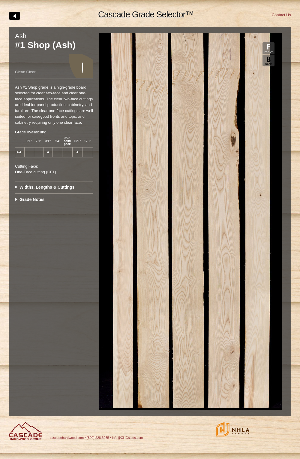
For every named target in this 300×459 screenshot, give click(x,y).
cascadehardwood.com (67, 437)
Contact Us (281, 15)
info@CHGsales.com (127, 437)
